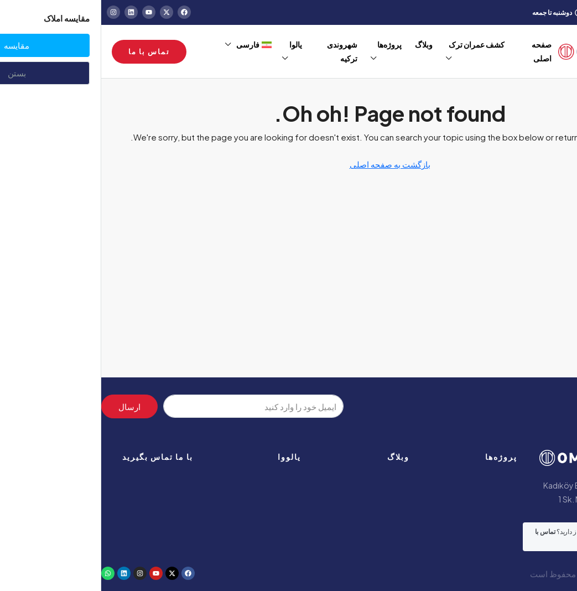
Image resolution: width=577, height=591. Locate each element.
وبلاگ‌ (322, 44)
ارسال (28, 406)
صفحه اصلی (440, 51)
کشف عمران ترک (375, 44)
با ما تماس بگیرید (56, 457)
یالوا (194, 44)
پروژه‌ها (288, 44)
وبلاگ (297, 457)
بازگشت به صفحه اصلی (288, 164)
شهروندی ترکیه (241, 51)
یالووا (188, 457)
